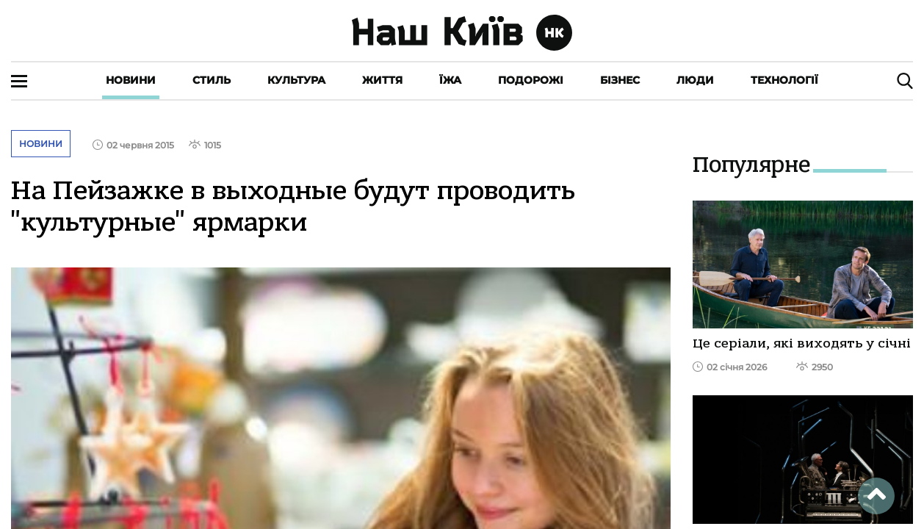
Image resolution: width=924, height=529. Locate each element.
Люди (695, 80)
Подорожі (530, 80)
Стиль (211, 80)
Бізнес (620, 80)
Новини (131, 80)
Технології (784, 80)
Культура (296, 80)
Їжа (450, 80)
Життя (382, 80)
